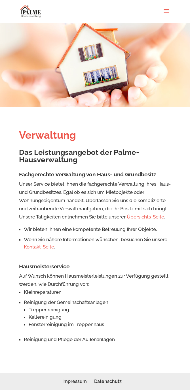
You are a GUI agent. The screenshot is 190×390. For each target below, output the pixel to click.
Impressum (74, 381)
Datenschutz (108, 381)
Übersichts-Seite (145, 217)
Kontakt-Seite (39, 247)
